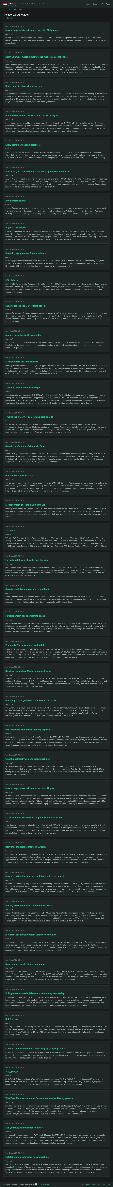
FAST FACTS (11, 280)
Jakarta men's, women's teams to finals (25, 446)
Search (95, 4)
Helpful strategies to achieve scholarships (27, 1157)
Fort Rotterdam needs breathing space (25, 616)
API (102, 4)
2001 (4, 9)
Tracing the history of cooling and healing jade (29, 417)
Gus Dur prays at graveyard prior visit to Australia (30, 700)
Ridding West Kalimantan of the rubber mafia (28, 905)
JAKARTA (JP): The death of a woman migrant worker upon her (37, 171)
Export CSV (96, 1184)
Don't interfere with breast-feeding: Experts (27, 729)
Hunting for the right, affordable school (25, 306)
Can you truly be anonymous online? (24, 1127)
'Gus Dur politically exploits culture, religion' (27, 759)
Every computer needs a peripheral (23, 145)
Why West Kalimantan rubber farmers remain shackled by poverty (39, 1098)
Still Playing (11, 1019)
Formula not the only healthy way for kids (26, 560)
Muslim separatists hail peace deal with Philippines (31, 30)
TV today (10, 530)
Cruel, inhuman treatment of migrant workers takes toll (33, 817)
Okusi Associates (42, 1184)
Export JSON (106, 1184)
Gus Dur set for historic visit (19, 475)
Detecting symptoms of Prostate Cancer (26, 253)
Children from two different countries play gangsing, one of (35, 1048)
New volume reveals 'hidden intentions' (25, 964)
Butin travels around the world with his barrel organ (31, 115)
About (108, 4)
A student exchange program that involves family (30, 934)
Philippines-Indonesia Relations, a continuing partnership (35, 993)
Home (88, 4)
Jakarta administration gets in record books (27, 589)
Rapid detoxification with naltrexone (23, 86)
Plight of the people (15, 227)
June (14, 9)
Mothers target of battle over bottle (23, 335)
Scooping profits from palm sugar (22, 387)
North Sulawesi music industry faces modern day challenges (36, 57)
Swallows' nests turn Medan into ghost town (28, 671)
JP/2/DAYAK (11, 1071)
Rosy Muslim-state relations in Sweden (25, 847)
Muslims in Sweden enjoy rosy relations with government (34, 876)
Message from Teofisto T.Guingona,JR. (25, 504)
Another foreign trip (15, 200)
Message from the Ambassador (21, 361)
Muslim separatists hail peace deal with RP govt (30, 788)
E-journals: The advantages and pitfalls (25, 645)
